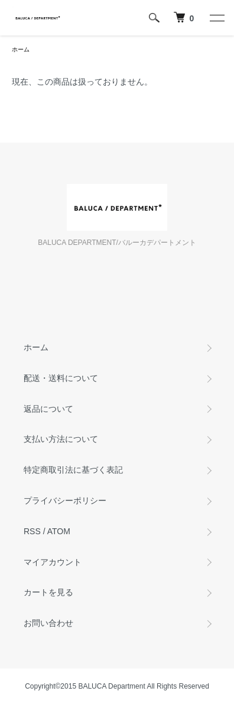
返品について (48, 409)
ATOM (58, 531)
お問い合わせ (48, 623)
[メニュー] (216, 17)
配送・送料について (61, 378)
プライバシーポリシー (65, 500)
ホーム (21, 49)
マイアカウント (53, 562)
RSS (32, 531)
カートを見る (48, 592)
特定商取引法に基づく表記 (73, 469)
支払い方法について (61, 439)
